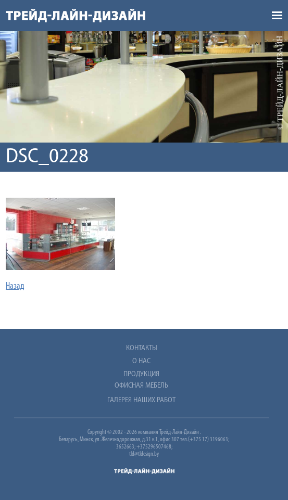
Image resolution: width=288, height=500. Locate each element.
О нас (141, 361)
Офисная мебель (141, 386)
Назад (15, 286)
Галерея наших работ (141, 400)
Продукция (141, 374)
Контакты (141, 348)
